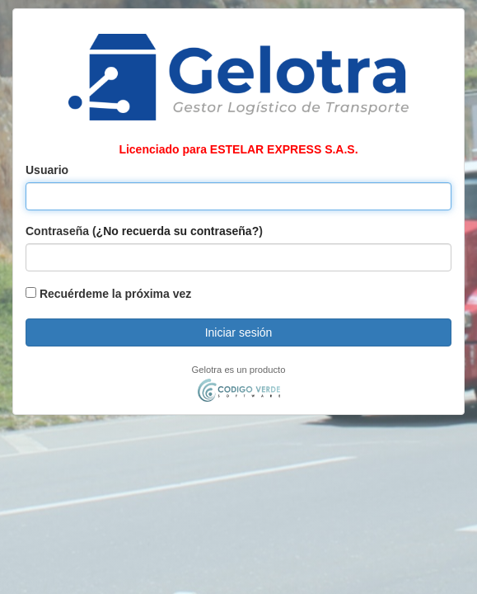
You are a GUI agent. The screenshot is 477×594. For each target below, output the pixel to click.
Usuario (47, 170)
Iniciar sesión (239, 332)
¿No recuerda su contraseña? (178, 231)
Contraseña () (144, 231)
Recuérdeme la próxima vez (108, 293)
